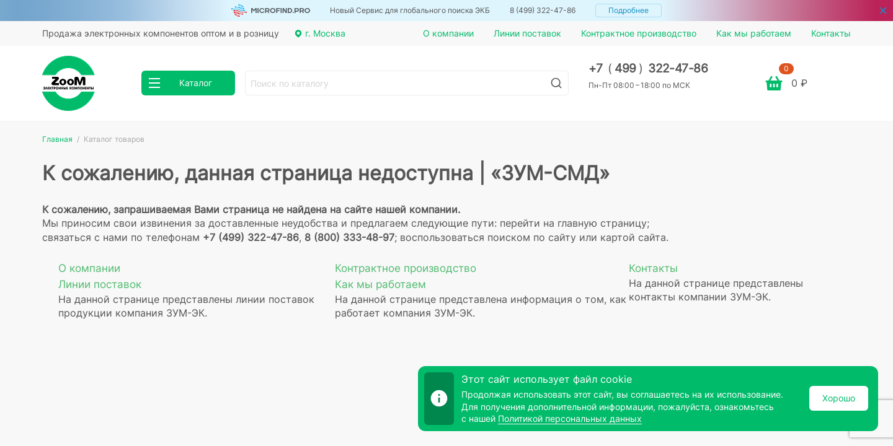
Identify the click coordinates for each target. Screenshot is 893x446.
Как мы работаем (753, 33)
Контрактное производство (638, 33)
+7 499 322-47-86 (648, 68)
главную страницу (602, 223)
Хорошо (838, 398)
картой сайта (633, 237)
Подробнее (628, 10)
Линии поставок (527, 33)
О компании (448, 33)
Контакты (831, 33)
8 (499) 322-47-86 (542, 10)
